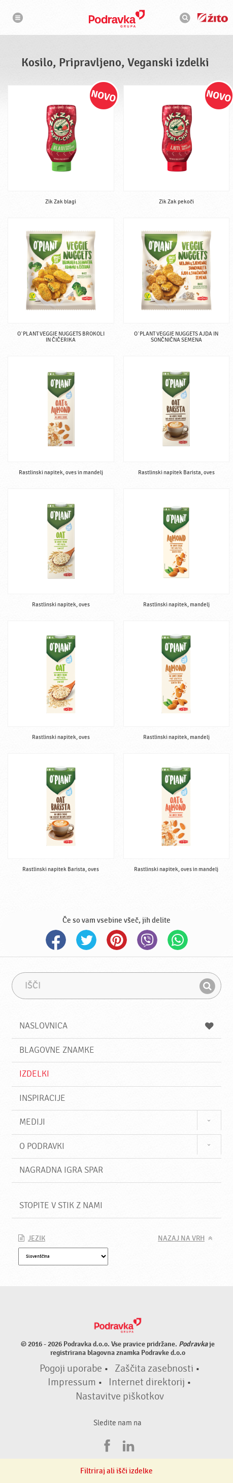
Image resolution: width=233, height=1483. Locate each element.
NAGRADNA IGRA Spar (61, 1170)
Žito (212, 17)
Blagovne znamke (56, 1050)
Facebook (56, 940)
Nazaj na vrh (181, 1238)
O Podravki (41, 1146)
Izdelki (34, 1074)
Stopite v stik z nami (61, 1205)
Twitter (86, 940)
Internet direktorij (147, 1382)
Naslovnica (116, 1026)
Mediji (32, 1122)
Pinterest (117, 940)
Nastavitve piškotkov (120, 1396)
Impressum (72, 1382)
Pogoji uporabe (71, 1368)
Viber (147, 940)
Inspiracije (42, 1098)
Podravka (116, 19)
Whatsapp (178, 940)
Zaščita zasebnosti (154, 1368)
